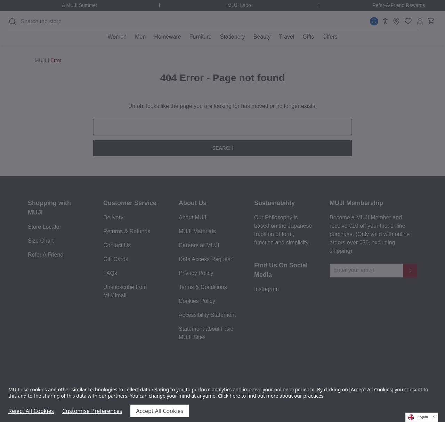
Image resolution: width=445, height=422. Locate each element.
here (235, 395)
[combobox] (421, 417)
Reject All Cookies (31, 411)
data (145, 389)
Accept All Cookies (159, 411)
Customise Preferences (92, 411)
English (418, 417)
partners (117, 395)
